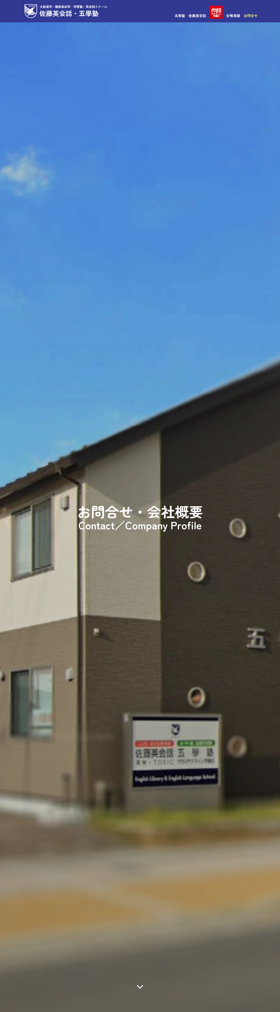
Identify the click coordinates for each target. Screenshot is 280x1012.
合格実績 (233, 15)
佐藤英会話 (197, 15)
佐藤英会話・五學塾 (66, 11)
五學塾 (180, 15)
